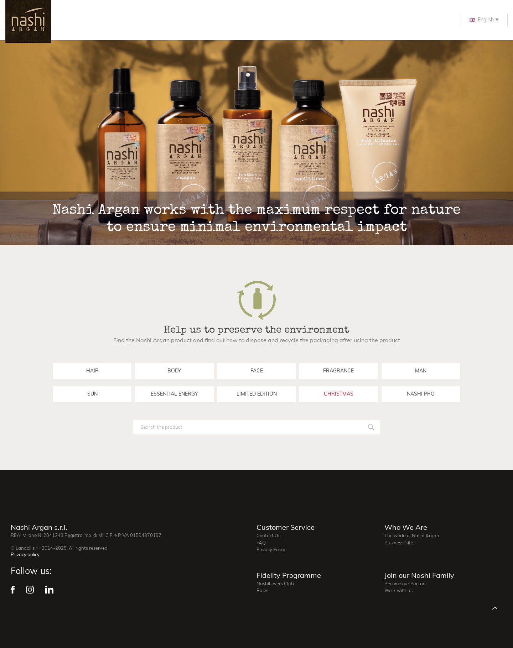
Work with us (398, 591)
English (482, 20)
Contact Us (268, 536)
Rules (262, 591)
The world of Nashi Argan (411, 536)
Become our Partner (405, 584)
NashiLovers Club (275, 584)
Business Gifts (399, 543)
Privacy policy (25, 555)
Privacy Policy (270, 550)
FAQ (261, 543)
